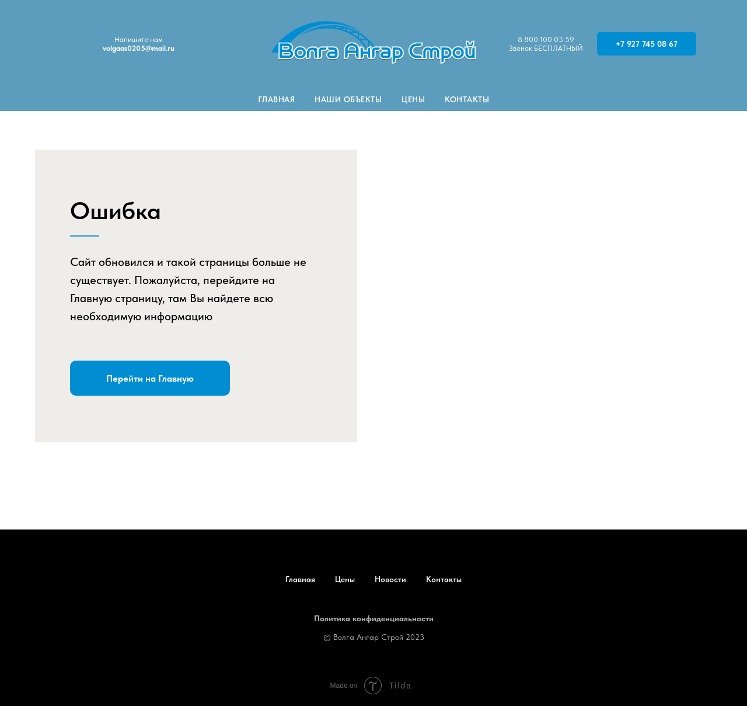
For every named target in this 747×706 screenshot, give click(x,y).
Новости (390, 579)
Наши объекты (348, 99)
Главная (276, 99)
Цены (413, 99)
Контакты (467, 99)
